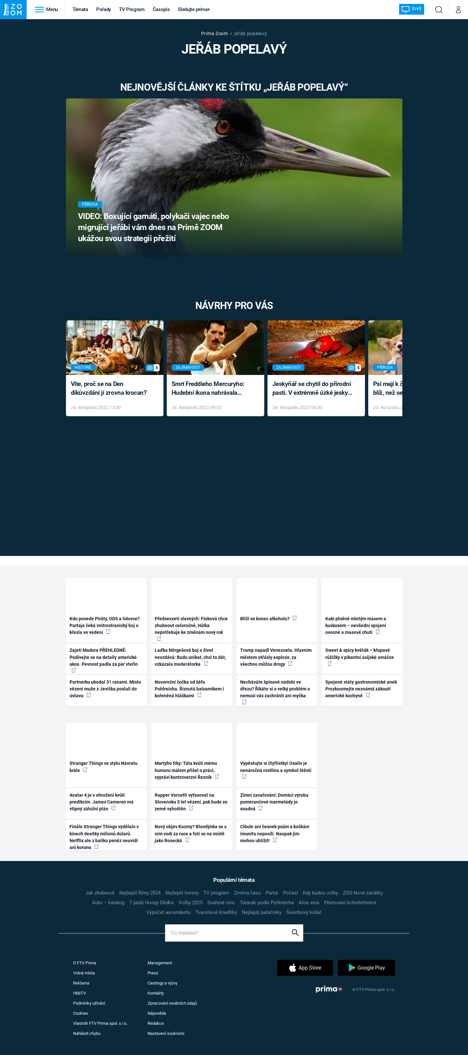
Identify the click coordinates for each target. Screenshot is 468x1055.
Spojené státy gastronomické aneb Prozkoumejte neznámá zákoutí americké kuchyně (361, 689)
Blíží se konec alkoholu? (268, 618)
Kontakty (156, 993)
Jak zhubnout (99, 893)
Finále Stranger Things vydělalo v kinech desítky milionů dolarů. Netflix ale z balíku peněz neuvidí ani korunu (104, 837)
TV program (216, 893)
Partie (272, 893)
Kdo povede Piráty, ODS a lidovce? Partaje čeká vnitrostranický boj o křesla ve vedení (105, 625)
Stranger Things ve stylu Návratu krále (103, 767)
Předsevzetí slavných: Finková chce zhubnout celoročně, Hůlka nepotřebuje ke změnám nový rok (191, 628)
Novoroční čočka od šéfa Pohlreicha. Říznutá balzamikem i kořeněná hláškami (189, 689)
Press (153, 973)
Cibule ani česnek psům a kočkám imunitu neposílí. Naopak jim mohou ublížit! (274, 833)
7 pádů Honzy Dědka (151, 903)
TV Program (131, 9)
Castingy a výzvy (162, 983)
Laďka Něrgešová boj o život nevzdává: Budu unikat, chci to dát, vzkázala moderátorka (190, 657)
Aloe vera (309, 903)
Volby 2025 (190, 903)
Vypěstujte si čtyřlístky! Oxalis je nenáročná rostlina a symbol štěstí (275, 770)
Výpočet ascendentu (168, 912)
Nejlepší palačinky (261, 912)
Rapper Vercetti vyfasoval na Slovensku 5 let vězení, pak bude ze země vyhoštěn (191, 802)
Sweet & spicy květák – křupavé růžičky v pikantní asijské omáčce (359, 657)
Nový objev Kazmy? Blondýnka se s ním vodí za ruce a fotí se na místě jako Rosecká (191, 833)
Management (160, 962)
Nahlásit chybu (86, 1033)
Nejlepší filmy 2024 (140, 893)
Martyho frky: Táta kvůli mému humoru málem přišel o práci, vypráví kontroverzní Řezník (187, 770)
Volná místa (84, 973)
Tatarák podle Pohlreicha (267, 903)
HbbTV (79, 993)
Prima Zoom (214, 33)
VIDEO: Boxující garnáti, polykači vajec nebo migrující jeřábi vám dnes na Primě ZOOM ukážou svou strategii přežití (153, 227)
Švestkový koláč (304, 912)
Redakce (156, 1023)
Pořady (103, 9)
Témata (80, 9)
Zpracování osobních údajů (172, 1003)
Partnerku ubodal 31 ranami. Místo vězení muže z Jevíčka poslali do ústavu (105, 689)
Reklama (81, 983)
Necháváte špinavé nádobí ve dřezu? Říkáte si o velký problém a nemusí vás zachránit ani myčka (275, 691)
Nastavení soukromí (166, 1033)
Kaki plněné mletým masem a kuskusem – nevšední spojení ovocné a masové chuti (355, 625)
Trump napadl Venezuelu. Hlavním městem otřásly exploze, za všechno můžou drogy (276, 657)
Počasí (290, 893)
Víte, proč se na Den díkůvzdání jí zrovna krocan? (109, 388)
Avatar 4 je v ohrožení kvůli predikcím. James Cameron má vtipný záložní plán (102, 802)
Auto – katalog (108, 903)
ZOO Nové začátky (363, 893)
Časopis (161, 9)
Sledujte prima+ (194, 9)
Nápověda (157, 1013)
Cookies (80, 1013)
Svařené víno (221, 903)
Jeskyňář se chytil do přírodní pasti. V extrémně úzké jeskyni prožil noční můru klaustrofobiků (312, 388)
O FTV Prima (84, 962)
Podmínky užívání (89, 1003)
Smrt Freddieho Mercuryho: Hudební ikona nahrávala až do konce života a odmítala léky (211, 388)
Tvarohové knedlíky (216, 912)
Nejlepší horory (182, 893)
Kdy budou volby (320, 893)
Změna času (247, 893)
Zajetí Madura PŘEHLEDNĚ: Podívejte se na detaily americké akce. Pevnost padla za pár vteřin (104, 660)
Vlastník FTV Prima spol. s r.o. (100, 1023)
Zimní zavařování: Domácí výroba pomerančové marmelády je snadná (274, 802)
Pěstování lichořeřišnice (350, 903)
